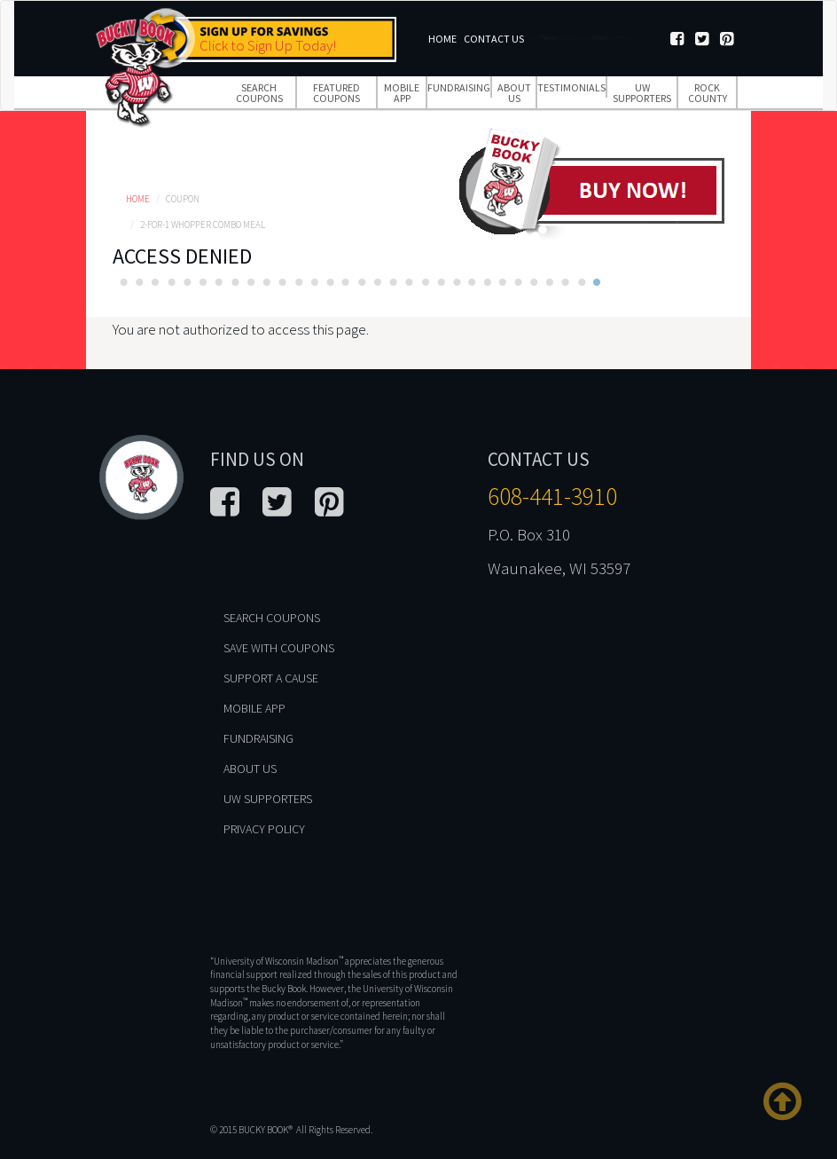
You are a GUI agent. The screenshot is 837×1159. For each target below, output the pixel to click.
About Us (514, 93)
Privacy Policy (264, 829)
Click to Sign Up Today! (267, 45)
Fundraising (458, 87)
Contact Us (494, 38)
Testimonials (571, 87)
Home (442, 38)
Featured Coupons (336, 93)
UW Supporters (642, 93)
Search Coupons (259, 93)
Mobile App (401, 93)
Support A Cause (270, 678)
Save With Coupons (278, 648)
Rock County (707, 93)
